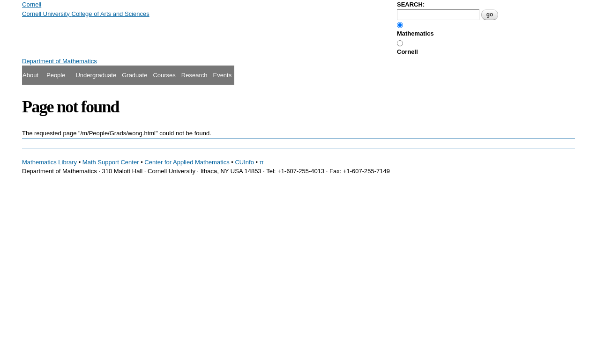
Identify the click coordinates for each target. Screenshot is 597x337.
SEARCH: (411, 4)
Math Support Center (110, 162)
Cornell (407, 51)
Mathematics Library (49, 162)
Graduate (134, 75)
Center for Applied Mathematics (186, 162)
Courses (164, 75)
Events (222, 75)
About (30, 75)
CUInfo (244, 162)
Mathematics (415, 33)
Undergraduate (95, 75)
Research (194, 75)
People (55, 75)
